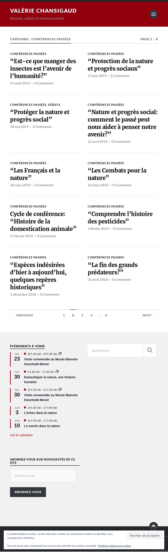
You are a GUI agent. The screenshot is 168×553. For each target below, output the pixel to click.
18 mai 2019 (19, 127)
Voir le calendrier (21, 436)
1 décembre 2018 (23, 296)
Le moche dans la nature (42, 427)
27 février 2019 (21, 237)
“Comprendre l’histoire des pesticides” (120, 218)
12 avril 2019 (97, 142)
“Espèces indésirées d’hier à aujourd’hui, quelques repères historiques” (38, 277)
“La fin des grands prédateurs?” (113, 269)
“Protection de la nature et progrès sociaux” (121, 65)
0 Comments (43, 83)
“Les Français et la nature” (35, 175)
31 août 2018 (98, 281)
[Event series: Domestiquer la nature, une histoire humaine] (57, 373)
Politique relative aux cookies (114, 545)
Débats (54, 105)
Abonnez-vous (28, 493)
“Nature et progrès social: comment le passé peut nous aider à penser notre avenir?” (122, 123)
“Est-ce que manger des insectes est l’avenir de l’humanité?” (43, 69)
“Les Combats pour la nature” (117, 175)
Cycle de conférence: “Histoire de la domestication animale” (43, 222)
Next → (149, 316)
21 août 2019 (20, 83)
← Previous (22, 316)
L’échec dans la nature (40, 414)
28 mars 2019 (20, 186)
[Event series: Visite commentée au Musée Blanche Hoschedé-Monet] (59, 355)
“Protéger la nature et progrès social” (40, 116)
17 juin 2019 (97, 76)
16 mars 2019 (98, 186)
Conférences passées (28, 54)
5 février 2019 (98, 229)
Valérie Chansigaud (45, 10)
